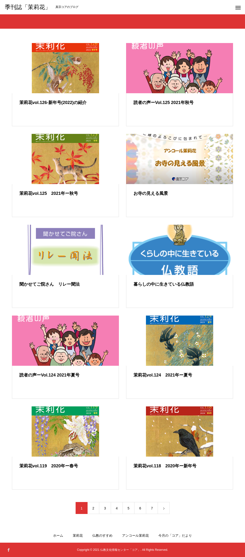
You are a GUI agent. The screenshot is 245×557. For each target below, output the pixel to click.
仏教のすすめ (102, 535)
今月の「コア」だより (175, 535)
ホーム (58, 535)
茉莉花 (78, 535)
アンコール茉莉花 (135, 535)
